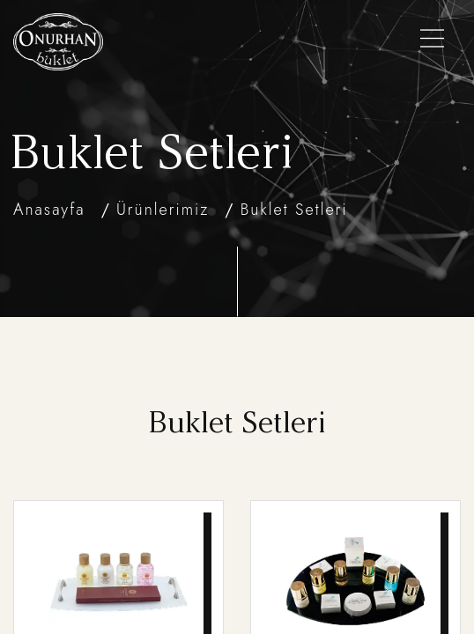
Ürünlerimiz (162, 209)
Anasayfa (49, 209)
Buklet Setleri (294, 209)
